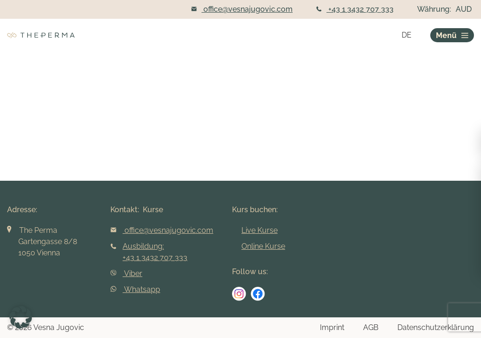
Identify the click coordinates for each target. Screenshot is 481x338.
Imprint (332, 327)
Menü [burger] (452, 35)
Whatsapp (135, 289)
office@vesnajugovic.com (242, 9)
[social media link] (239, 294)
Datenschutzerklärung (435, 327)
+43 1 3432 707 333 (355, 9)
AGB (371, 327)
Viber (126, 273)
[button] (20, 317)
